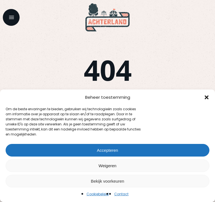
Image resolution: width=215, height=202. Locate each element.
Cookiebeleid (98, 194)
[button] (206, 97)
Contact (121, 194)
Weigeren (107, 165)
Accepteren (107, 150)
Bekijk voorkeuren (107, 181)
